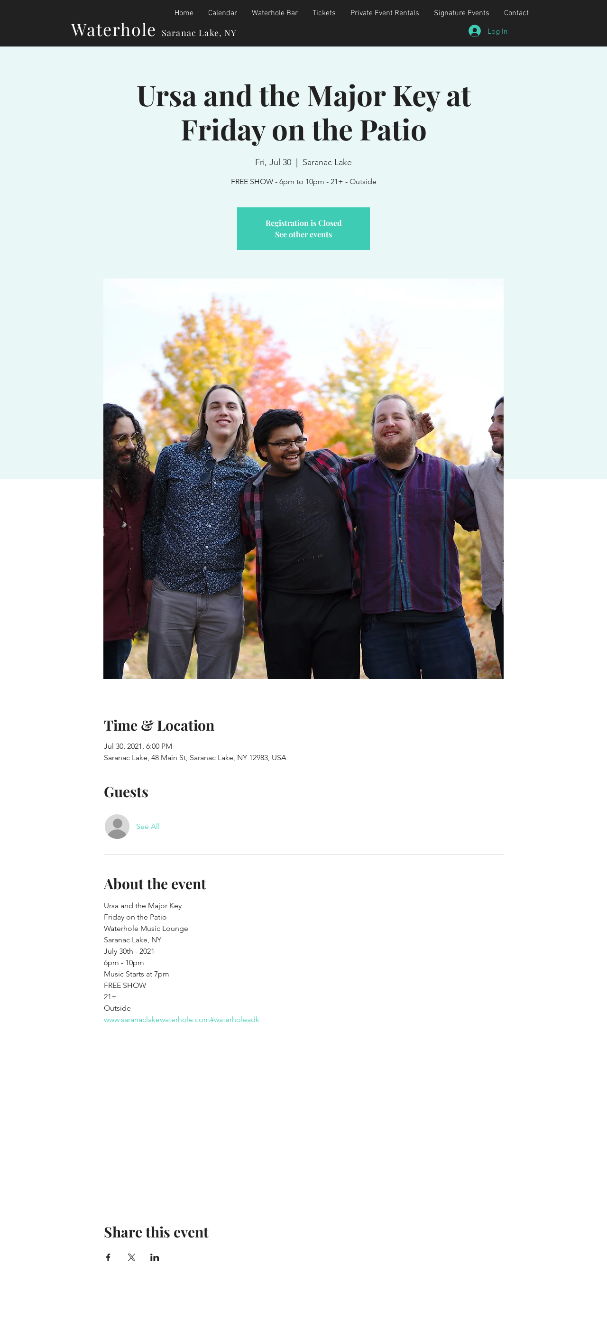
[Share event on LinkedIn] (154, 1257)
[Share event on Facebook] (108, 1257)
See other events (303, 234)
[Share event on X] (131, 1257)
